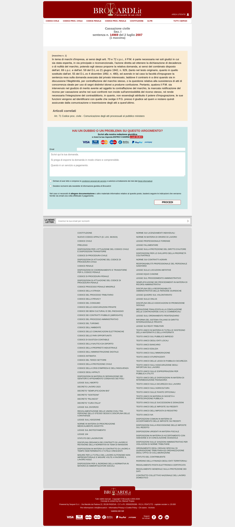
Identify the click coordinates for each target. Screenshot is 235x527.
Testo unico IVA (144, 415)
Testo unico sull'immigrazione (153, 353)
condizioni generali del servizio (94, 181)
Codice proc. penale (115, 21)
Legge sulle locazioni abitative (153, 270)
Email (52, 149)
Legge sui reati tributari (150, 326)
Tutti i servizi (180, 21)
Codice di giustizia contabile (93, 340)
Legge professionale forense (153, 241)
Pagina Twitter (160, 516)
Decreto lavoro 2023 (89, 387)
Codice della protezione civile (94, 364)
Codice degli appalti (88, 372)
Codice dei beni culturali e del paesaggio (100, 311)
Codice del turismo (88, 323)
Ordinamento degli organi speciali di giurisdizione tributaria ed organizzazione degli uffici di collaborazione (160, 450)
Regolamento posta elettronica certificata (161, 465)
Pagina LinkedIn (167, 516)
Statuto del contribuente (150, 457)
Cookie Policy (131, 508)
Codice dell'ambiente (89, 327)
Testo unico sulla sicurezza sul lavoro (158, 384)
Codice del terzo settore (91, 360)
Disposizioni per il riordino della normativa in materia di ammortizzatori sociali (103, 464)
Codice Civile (52, 21)
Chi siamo (143, 508)
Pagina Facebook (154, 516)
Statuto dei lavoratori (90, 438)
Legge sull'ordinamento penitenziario (157, 316)
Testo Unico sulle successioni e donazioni (160, 402)
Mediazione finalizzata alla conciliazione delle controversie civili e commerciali (159, 310)
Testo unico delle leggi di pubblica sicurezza (161, 361)
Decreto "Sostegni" (88, 395)
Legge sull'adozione (88, 420)
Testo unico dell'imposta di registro (156, 411)
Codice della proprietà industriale (97, 348)
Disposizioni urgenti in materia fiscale (157, 431)
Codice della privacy (89, 299)
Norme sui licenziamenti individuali (155, 233)
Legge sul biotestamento (91, 430)
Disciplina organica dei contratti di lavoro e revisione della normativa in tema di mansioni (102, 443)
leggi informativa (145, 181)
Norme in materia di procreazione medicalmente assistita (96, 425)
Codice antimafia (86, 356)
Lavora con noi (117, 511)
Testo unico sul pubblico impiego (154, 336)
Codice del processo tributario (95, 295)
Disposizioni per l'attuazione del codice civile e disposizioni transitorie (103, 250)
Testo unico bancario (148, 344)
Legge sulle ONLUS (146, 299)
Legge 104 (82, 434)
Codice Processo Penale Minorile (96, 287)
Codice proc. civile (73, 21)
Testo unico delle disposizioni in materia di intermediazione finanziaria (160, 379)
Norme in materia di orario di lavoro (156, 237)
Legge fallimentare (147, 245)
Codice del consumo (88, 303)
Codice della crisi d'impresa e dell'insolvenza (103, 368)
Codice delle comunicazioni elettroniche (100, 331)
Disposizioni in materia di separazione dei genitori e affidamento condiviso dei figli (100, 377)
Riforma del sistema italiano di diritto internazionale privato (157, 321)
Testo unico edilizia (147, 349)
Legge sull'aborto (87, 382)
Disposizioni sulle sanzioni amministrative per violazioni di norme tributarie (162, 443)
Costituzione (136, 21)
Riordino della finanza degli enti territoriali (161, 461)
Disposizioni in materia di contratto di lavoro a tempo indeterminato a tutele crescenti (103, 450)
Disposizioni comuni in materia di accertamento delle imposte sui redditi (158, 420)
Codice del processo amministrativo (97, 319)
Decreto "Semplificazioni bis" (93, 391)
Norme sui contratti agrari (151, 259)
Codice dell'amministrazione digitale (98, 352)
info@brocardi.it (100, 508)
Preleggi (82, 245)
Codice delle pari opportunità (94, 335)
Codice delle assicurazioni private (96, 307)
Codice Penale (93, 21)
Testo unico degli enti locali (152, 340)
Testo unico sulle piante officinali (155, 392)
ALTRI (149, 21)
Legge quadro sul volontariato (154, 295)
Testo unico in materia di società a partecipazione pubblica (155, 397)
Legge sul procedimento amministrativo (158, 278)
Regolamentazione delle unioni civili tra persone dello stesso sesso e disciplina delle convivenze (103, 413)
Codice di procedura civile (92, 255)
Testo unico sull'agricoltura (152, 388)
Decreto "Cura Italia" (89, 403)
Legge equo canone (147, 274)
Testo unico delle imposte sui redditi (157, 406)
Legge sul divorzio (88, 407)
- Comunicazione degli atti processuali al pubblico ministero (99, 116)
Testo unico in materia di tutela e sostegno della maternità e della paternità (160, 331)
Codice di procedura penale (93, 276)
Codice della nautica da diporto (95, 344)
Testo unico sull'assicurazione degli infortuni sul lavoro (157, 366)
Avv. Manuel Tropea (126, 501)
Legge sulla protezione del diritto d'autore (161, 249)
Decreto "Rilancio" (87, 399)
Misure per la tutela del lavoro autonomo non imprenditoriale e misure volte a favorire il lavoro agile (103, 457)
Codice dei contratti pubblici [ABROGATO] (100, 315)
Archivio (151, 508)
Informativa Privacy (116, 508)
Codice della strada (88, 291)
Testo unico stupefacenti (150, 357)
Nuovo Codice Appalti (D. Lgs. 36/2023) (97, 237)
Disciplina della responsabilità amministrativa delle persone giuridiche (159, 289)
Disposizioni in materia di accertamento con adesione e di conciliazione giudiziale (160, 436)
